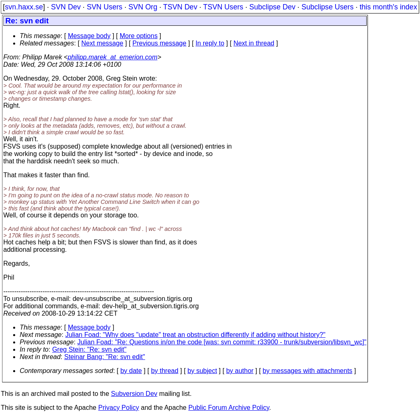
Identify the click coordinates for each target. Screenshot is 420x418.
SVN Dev (65, 7)
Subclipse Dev (272, 7)
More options (139, 35)
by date (131, 370)
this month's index (388, 7)
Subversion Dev (134, 393)
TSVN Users (223, 7)
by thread (164, 370)
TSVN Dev (180, 7)
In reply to (210, 43)
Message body (89, 35)
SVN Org (142, 7)
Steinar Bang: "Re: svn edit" (104, 356)
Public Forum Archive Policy (228, 407)
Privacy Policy (118, 407)
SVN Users (104, 7)
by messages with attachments (307, 370)
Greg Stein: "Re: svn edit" (89, 349)
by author (239, 370)
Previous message (159, 43)
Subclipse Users (327, 7)
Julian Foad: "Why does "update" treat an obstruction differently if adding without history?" (195, 334)
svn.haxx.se (24, 7)
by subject (202, 370)
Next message (102, 43)
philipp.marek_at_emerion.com (113, 57)
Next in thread (253, 43)
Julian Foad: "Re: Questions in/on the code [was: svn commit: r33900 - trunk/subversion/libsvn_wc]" (222, 342)
